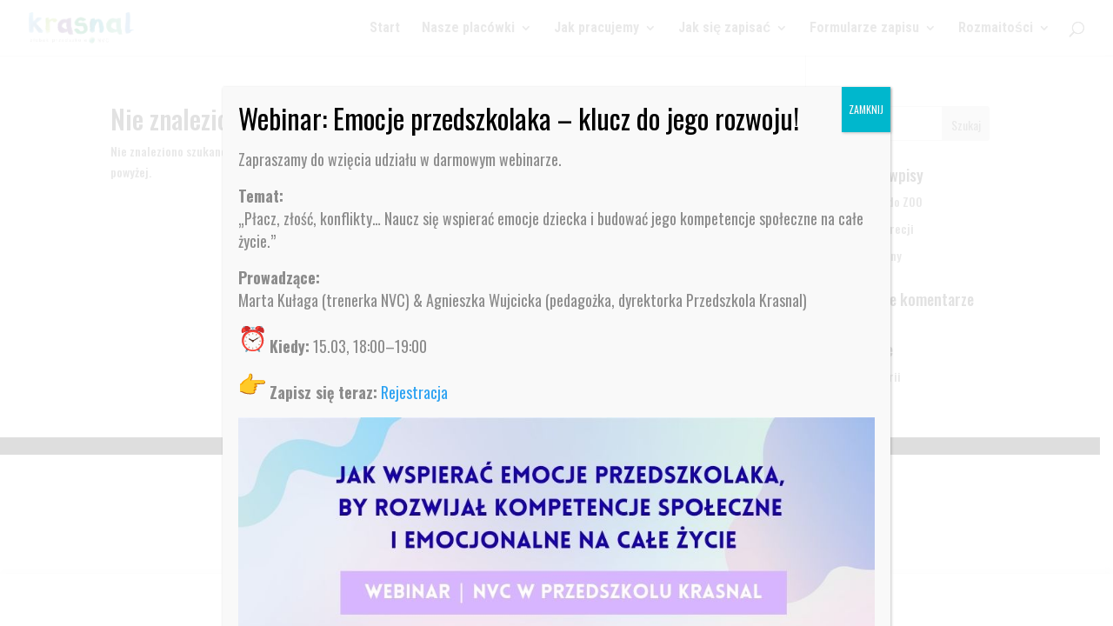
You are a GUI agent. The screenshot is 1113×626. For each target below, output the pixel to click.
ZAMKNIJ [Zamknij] (866, 109)
